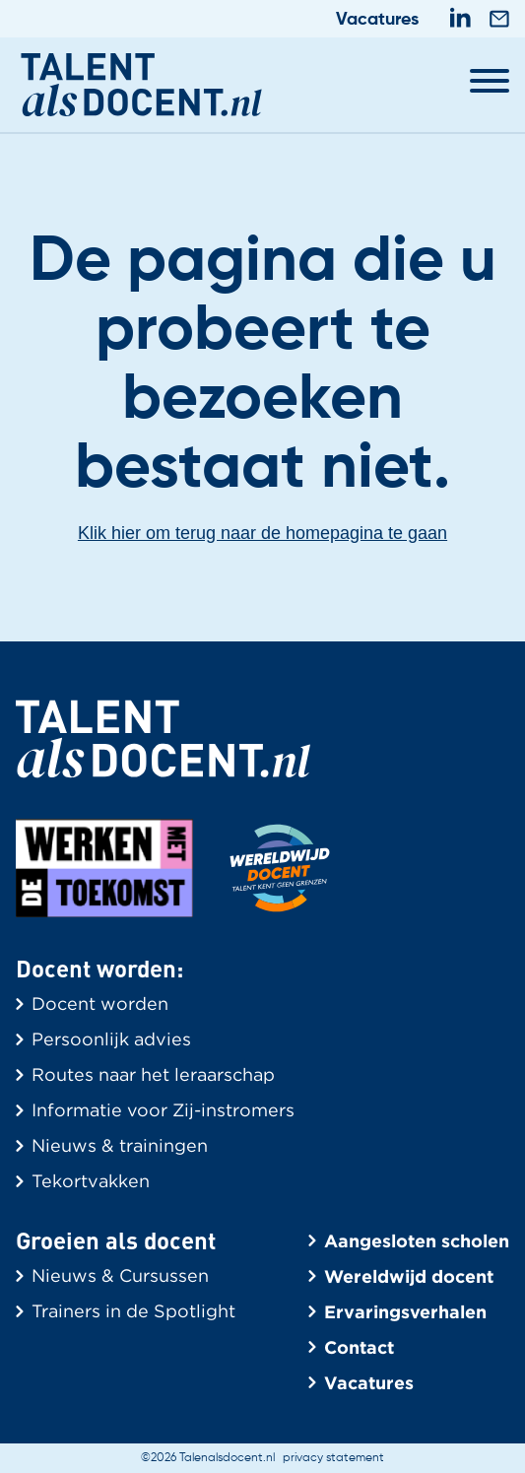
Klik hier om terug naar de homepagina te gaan (262, 533)
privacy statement (333, 1458)
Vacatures (377, 20)
